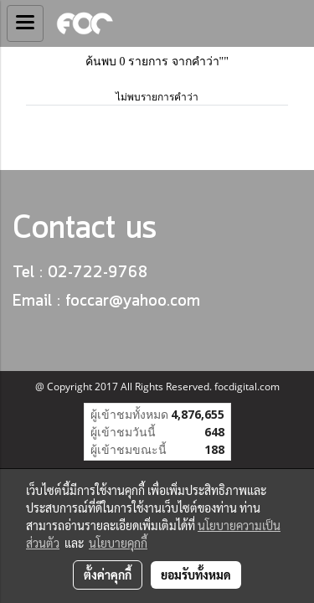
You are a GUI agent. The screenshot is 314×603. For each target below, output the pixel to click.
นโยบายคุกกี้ (118, 542)
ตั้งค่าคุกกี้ (107, 574)
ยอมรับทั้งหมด (196, 574)
